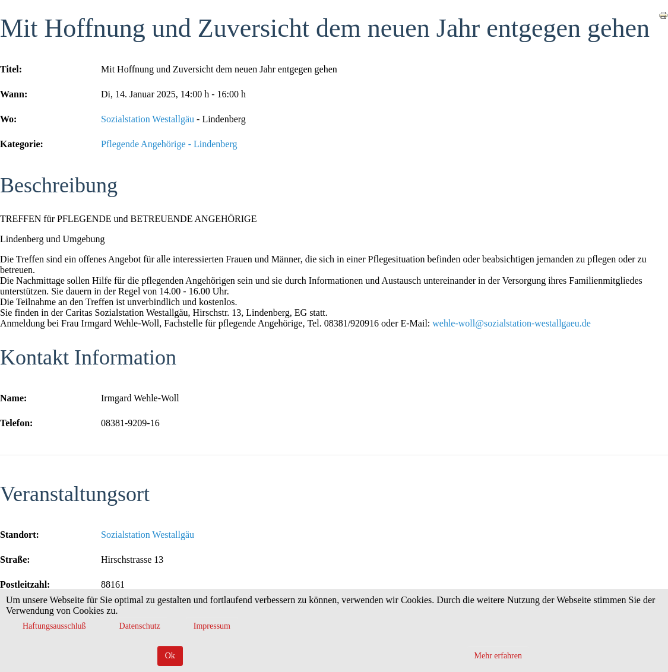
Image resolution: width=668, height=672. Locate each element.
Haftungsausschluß (54, 626)
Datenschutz (139, 626)
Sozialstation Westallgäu (147, 119)
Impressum (212, 626)
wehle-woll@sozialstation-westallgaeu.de (511, 323)
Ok (170, 655)
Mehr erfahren (498, 655)
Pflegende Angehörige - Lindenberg (169, 144)
